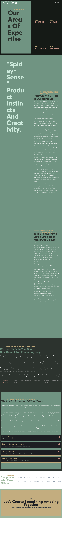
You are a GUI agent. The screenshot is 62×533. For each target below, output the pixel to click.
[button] (31, 438)
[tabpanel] (31, 366)
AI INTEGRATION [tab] (36, 380)
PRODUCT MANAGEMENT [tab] (15, 381)
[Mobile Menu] (57, 2)
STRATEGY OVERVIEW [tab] (5, 381)
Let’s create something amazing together (31, 503)
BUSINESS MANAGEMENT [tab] (46, 381)
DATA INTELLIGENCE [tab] (26, 380)
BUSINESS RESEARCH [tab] (57, 380)
